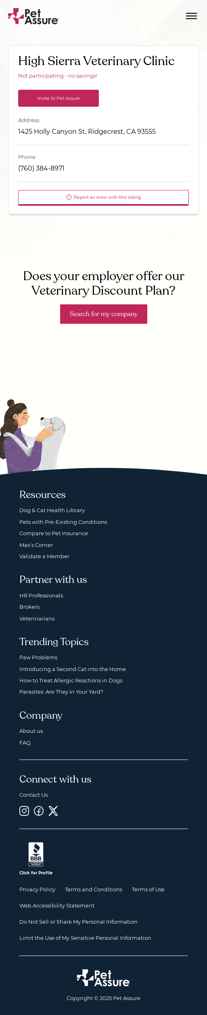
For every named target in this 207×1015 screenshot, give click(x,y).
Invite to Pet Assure (59, 98)
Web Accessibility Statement (56, 905)
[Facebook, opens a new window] (39, 811)
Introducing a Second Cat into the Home (72, 669)
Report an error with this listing (103, 197)
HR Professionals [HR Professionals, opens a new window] (41, 595)
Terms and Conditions (93, 889)
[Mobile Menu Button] (191, 16)
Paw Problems (38, 657)
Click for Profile (35, 873)
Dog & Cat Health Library (52, 510)
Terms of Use (148, 889)
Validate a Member (44, 556)
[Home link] (103, 978)
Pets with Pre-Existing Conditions (63, 522)
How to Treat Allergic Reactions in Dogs (70, 680)
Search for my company (104, 314)
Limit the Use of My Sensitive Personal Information (85, 938)
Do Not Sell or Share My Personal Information (78, 921)
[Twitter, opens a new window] (53, 811)
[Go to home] (33, 15)
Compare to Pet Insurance (53, 533)
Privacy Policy (37, 889)
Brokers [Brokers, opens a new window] (29, 607)
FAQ (25, 742)
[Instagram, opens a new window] (24, 811)
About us (31, 731)
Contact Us (33, 794)
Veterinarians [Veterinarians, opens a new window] (36, 618)
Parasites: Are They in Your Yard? (61, 691)
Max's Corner (36, 545)
